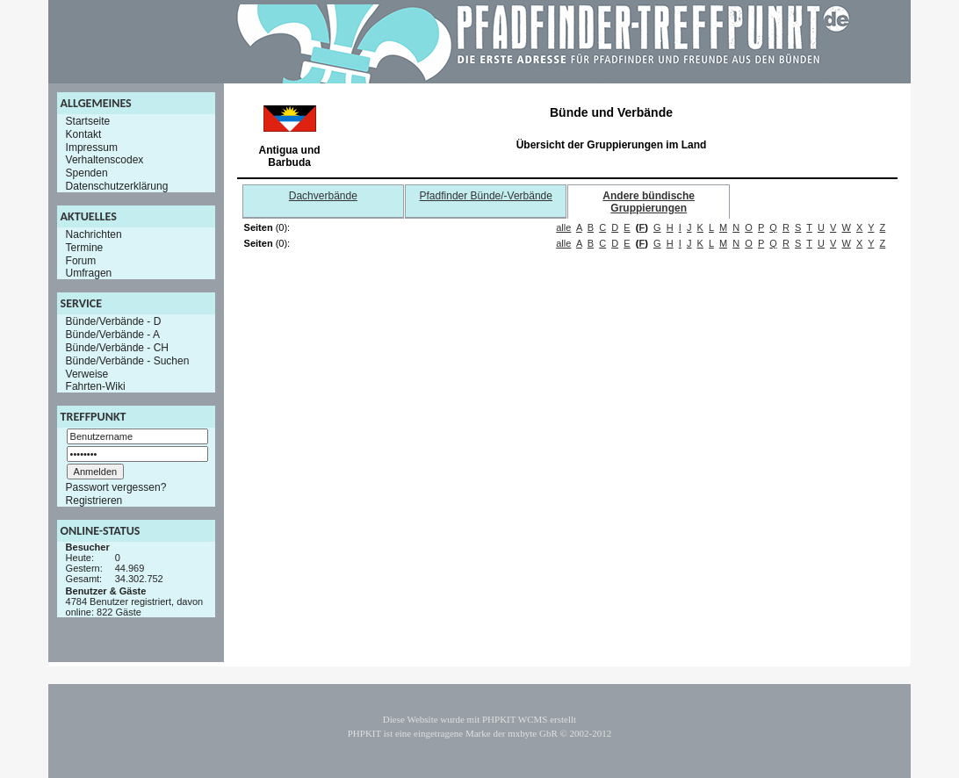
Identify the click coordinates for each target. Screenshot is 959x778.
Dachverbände (323, 196)
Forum (81, 260)
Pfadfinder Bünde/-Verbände (486, 196)
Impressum (92, 146)
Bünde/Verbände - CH (117, 348)
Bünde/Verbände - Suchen (128, 361)
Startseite (88, 121)
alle (563, 227)
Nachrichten (94, 234)
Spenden (87, 173)
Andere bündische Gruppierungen (648, 202)
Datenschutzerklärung (117, 186)
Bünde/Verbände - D (114, 321)
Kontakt (84, 134)
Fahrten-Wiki (96, 386)
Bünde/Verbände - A (113, 334)
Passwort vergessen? (116, 487)
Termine (85, 247)
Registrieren (94, 500)
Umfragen (89, 273)
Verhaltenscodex (105, 160)
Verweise (87, 373)
